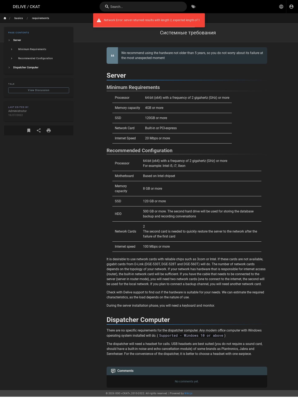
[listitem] (39, 40)
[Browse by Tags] (193, 7)
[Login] (291, 7)
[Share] (39, 130)
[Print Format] (49, 130)
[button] (281, 6)
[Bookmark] (29, 130)
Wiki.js (188, 393)
